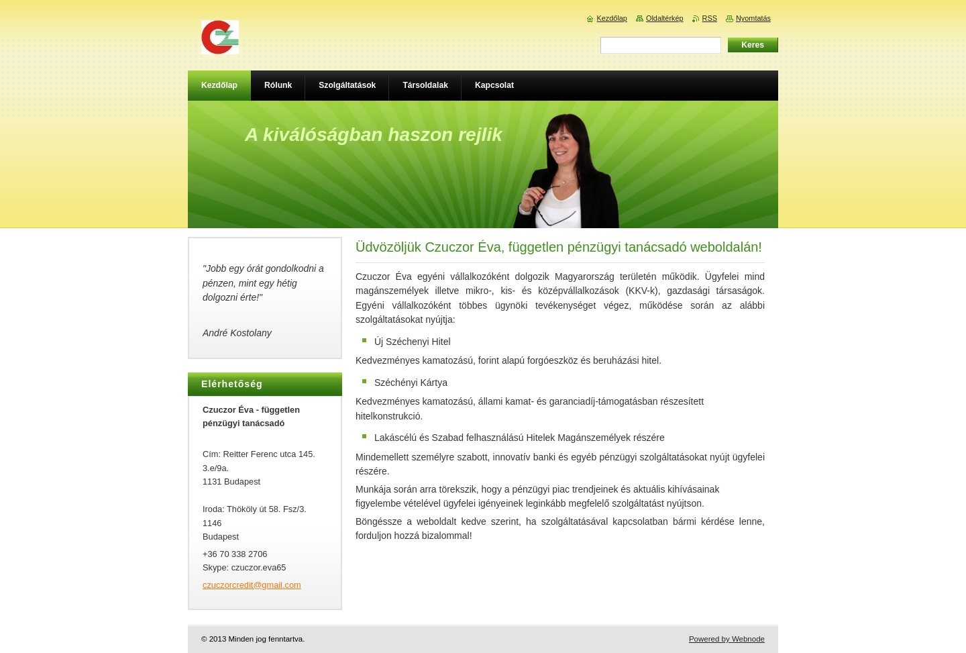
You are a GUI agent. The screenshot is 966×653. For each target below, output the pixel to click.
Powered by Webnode (727, 639)
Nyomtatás (753, 18)
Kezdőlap (612, 18)
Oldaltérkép (665, 18)
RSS (709, 18)
